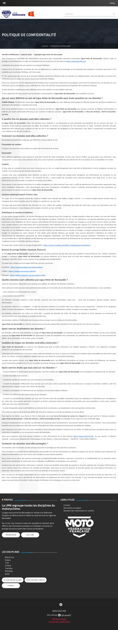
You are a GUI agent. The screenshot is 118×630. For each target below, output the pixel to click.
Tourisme (8, 568)
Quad (7, 574)
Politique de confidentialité (59, 622)
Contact (67, 505)
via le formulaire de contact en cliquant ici (70, 416)
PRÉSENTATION (11, 535)
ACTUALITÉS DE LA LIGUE (13, 580)
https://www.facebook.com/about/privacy (26, 267)
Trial (7, 563)
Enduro (8, 560)
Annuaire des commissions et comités (79, 511)
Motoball (9, 571)
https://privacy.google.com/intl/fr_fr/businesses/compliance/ (67, 245)
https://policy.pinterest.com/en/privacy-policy (27, 275)
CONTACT (10, 585)
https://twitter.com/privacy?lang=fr (22, 271)
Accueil (45, 46)
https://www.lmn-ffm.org (76, 61)
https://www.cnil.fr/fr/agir (83, 436)
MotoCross (9, 557)
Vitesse (8, 566)
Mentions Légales (59, 619)
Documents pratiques (72, 508)
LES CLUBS (30, 535)
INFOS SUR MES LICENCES (35, 580)
